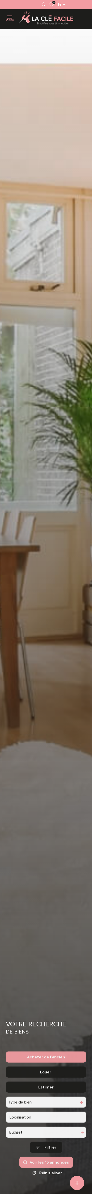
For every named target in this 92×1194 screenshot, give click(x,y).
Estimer (46, 1101)
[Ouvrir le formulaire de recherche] (46, 1161)
